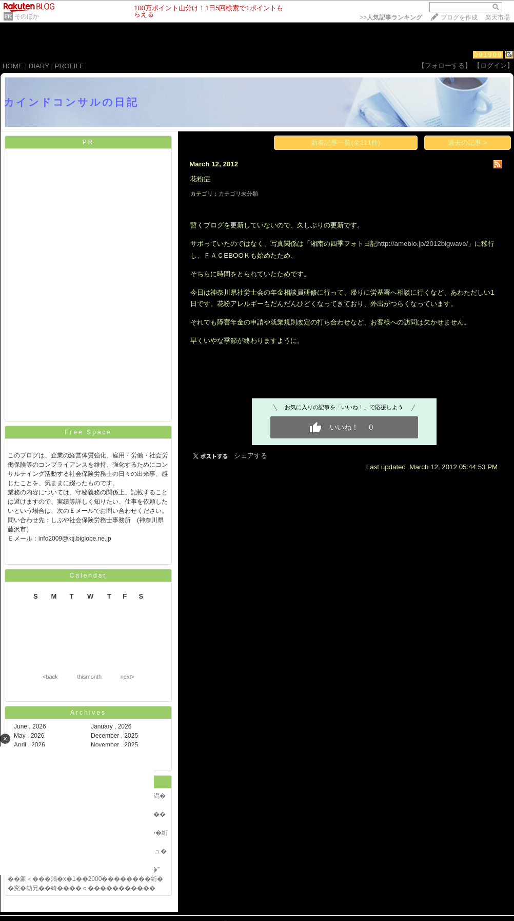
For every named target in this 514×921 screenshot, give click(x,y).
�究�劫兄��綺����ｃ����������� (81, 888)
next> (127, 677)
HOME (13, 66)
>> (391, 17)
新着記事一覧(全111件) (345, 142)
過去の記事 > (467, 142)
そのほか (26, 16)
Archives (88, 712)
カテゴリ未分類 (238, 193)
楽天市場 (497, 17)
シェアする (250, 455)
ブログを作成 (459, 17)
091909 (488, 55)
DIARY (39, 66)
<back (50, 677)
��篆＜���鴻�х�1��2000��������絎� (85, 878)
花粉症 (200, 179)
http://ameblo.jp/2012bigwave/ (422, 243)
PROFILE (69, 66)
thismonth (89, 677)
